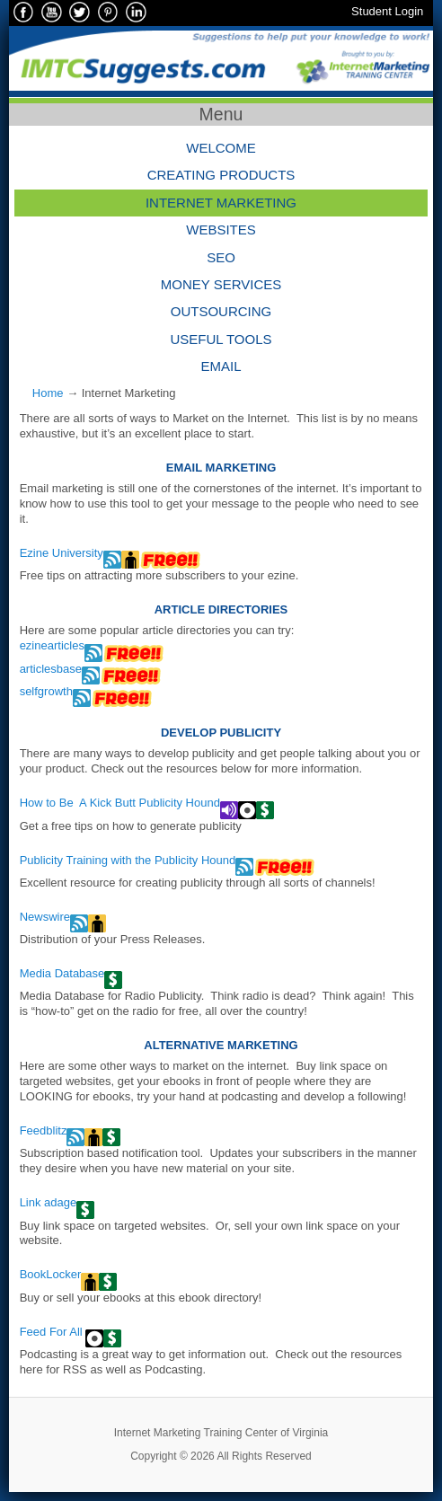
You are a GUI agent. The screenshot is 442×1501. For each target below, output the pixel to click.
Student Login (387, 11)
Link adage (48, 1202)
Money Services (221, 284)
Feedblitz (43, 1130)
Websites (221, 229)
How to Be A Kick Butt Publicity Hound (120, 802)
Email (220, 366)
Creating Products (221, 174)
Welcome (221, 147)
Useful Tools (220, 339)
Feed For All (53, 1331)
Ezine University (61, 553)
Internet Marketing (221, 202)
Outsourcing (221, 311)
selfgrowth (46, 691)
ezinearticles (52, 645)
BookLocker (51, 1274)
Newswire (45, 916)
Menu (221, 114)
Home (48, 393)
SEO (221, 257)
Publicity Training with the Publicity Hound (128, 860)
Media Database (62, 973)
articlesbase (51, 668)
